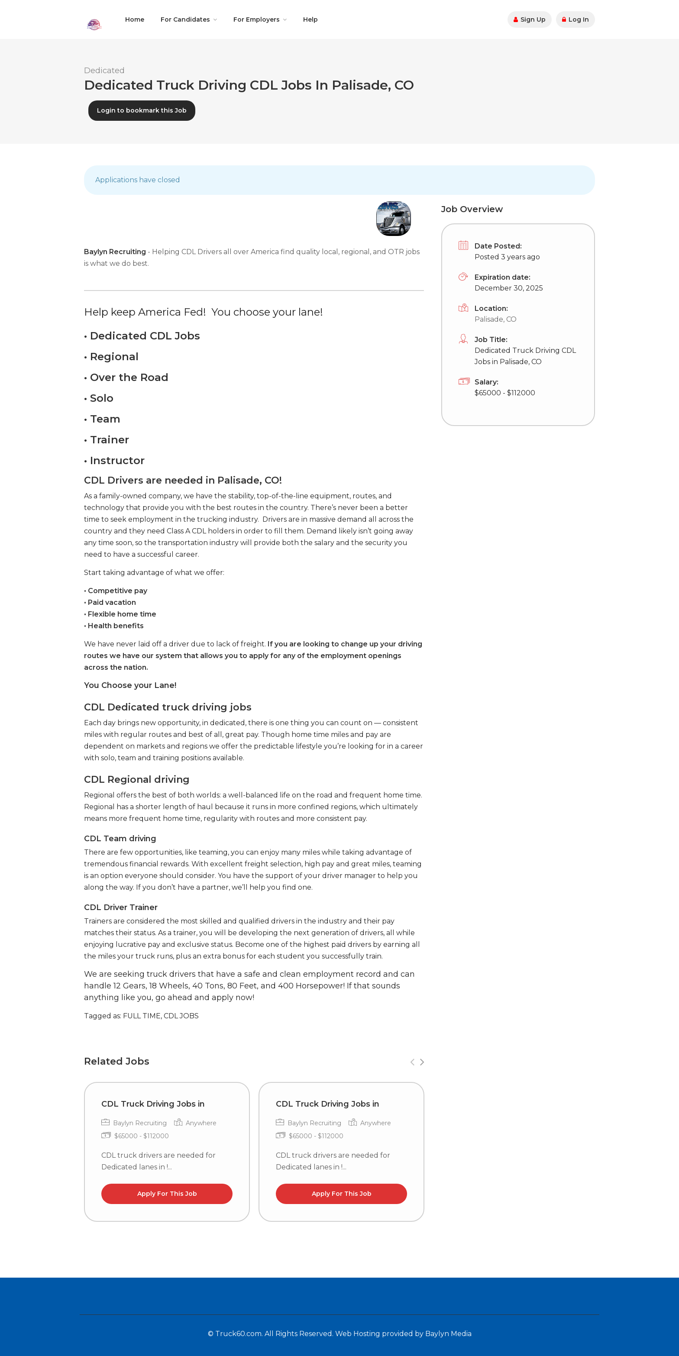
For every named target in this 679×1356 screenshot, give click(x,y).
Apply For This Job (167, 1194)
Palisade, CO (496, 319)
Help (310, 19)
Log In (575, 19)
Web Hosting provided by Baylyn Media (403, 1334)
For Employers (256, 19)
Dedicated (104, 70)
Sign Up (530, 19)
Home (134, 19)
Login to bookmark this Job (142, 110)
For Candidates (185, 19)
